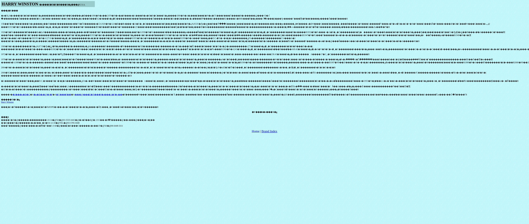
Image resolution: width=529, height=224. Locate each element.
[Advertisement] (264, 141)
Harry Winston (7, 102)
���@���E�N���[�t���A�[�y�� (98, 94)
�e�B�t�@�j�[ (43, 94)
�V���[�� (63, 94)
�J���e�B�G (21, 94)
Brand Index (269, 131)
